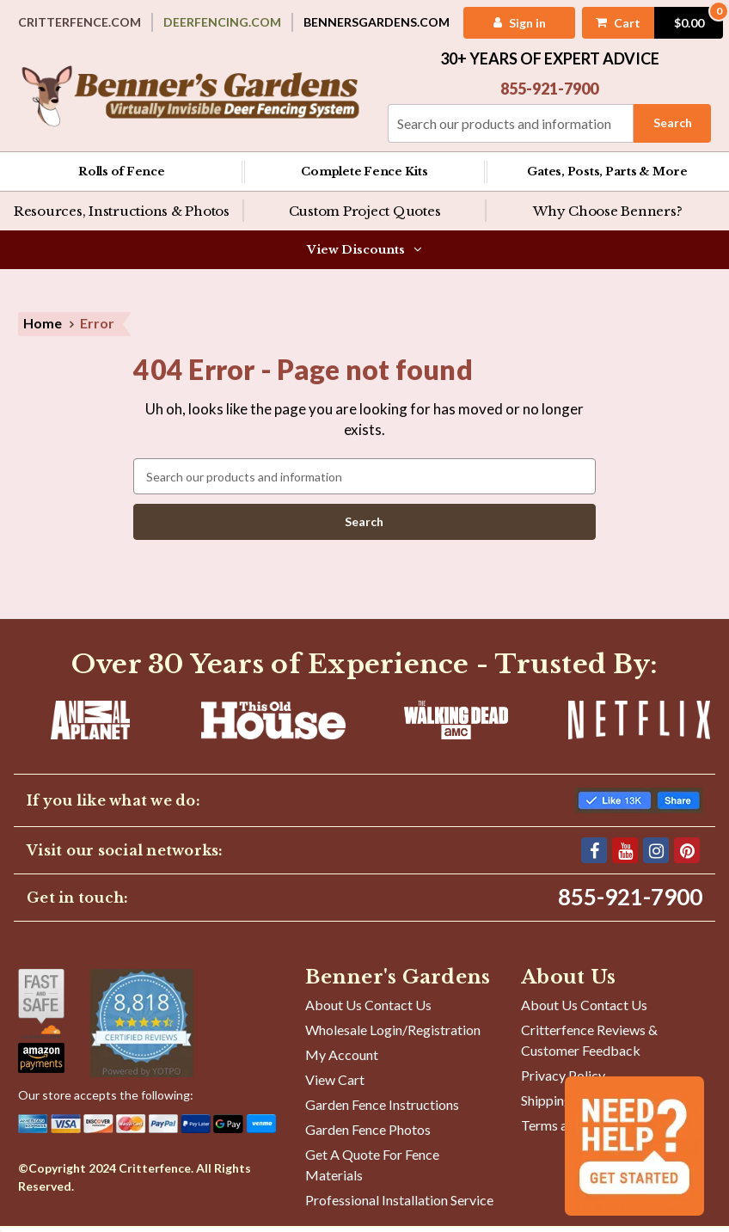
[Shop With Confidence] (41, 1010)
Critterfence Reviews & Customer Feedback (589, 1045)
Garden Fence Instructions (382, 1110)
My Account (341, 1060)
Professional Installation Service (399, 1206)
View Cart (334, 1085)
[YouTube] (625, 856)
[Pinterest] (687, 856)
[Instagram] (656, 856)
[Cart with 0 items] (652, 23)
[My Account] (516, 23)
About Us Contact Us (368, 1010)
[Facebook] (594, 856)
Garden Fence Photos (368, 1135)
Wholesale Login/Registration (393, 1035)
